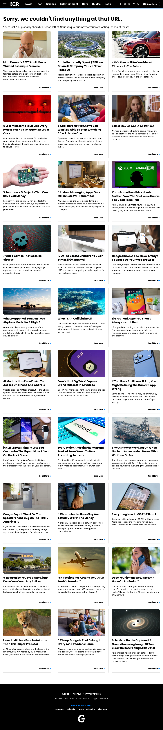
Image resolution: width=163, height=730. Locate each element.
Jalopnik (71, 709)
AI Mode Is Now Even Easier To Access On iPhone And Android (24, 383)
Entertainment (69, 4)
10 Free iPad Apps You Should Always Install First (131, 320)
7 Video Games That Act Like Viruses (22, 257)
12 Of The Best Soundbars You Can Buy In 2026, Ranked (80, 257)
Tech (39, 4)
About (65, 693)
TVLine (81, 709)
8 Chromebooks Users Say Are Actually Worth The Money (78, 516)
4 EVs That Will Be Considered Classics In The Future (132, 64)
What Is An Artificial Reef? (75, 318)
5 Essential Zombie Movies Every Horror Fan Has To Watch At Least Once (26, 129)
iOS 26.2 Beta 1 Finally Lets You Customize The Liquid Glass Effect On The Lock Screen (26, 451)
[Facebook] (121, 4)
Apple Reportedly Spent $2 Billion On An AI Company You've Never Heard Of (80, 66)
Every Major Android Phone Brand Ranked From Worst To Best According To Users (81, 451)
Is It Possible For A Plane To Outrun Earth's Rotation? (81, 579)
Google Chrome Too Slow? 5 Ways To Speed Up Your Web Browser (135, 258)
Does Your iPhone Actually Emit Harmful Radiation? (133, 579)
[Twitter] (125, 4)
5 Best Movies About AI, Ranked (133, 126)
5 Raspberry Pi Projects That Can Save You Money (25, 194)
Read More (44, 88)
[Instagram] (129, 4)
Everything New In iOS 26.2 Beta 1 (134, 514)
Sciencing (90, 709)
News (28, 4)
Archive (77, 693)
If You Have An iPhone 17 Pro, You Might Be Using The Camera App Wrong (134, 385)
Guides (96, 4)
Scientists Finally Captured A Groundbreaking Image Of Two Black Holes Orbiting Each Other (133, 644)
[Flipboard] (134, 4)
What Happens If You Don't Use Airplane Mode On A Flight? (24, 320)
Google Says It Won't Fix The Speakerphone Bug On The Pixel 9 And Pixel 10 (25, 517)
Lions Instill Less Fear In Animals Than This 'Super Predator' (25, 642)
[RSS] (138, 4)
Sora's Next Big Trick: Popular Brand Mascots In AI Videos (77, 383)
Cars (85, 4)
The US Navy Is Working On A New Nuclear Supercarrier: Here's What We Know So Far (135, 451)
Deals (108, 4)
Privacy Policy (93, 693)
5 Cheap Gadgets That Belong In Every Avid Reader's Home (79, 642)
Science (51, 4)
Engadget (59, 709)
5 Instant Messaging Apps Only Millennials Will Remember (79, 194)
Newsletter (150, 4)
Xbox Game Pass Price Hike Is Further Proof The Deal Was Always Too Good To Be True (136, 196)
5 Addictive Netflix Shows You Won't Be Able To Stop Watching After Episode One (79, 129)
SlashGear (103, 709)
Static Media (68, 698)
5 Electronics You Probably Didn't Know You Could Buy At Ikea (25, 579)
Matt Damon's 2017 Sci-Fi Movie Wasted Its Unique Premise (24, 64)
